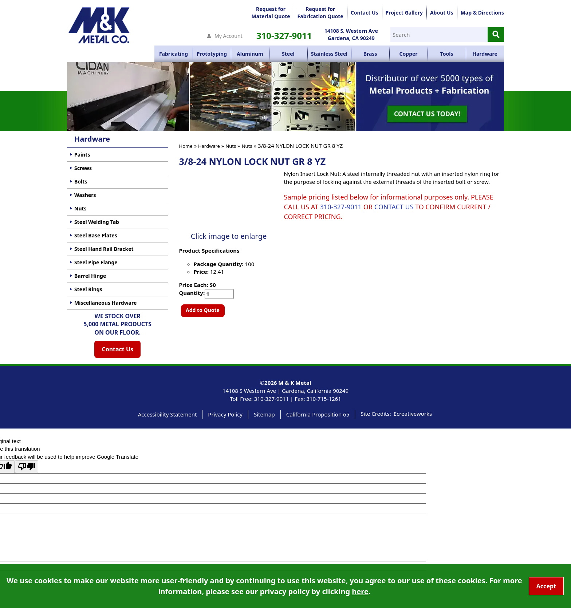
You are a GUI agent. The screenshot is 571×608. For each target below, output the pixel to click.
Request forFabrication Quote (320, 12)
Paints (82, 154)
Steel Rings (88, 289)
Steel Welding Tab (96, 221)
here (360, 591)
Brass (370, 53)
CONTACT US (394, 206)
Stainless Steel (329, 53)
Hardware (484, 53)
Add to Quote (203, 310)
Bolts (80, 181)
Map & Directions (482, 12)
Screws (83, 168)
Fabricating (173, 53)
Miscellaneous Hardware (105, 302)
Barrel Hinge (90, 275)
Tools (446, 53)
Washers (85, 195)
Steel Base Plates (95, 235)
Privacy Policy (225, 414)
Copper (408, 53)
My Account (228, 35)
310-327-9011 (284, 35)
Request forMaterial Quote (271, 12)
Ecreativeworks (413, 413)
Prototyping (212, 53)
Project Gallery (404, 12)
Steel (288, 53)
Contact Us (364, 12)
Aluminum (250, 53)
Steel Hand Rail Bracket (104, 248)
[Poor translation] (26, 467)
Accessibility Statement (167, 414)
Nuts (230, 146)
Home (186, 146)
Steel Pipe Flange (96, 262)
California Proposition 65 (318, 414)
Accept (546, 586)
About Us (441, 12)
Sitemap (264, 414)
